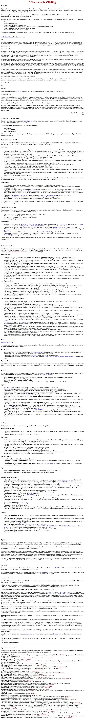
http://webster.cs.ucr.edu (68, 481)
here (48, 103)
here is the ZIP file (19, 91)
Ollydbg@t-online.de (46, 374)
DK (8, 37)
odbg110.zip (29, 121)
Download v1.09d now (7, 342)
